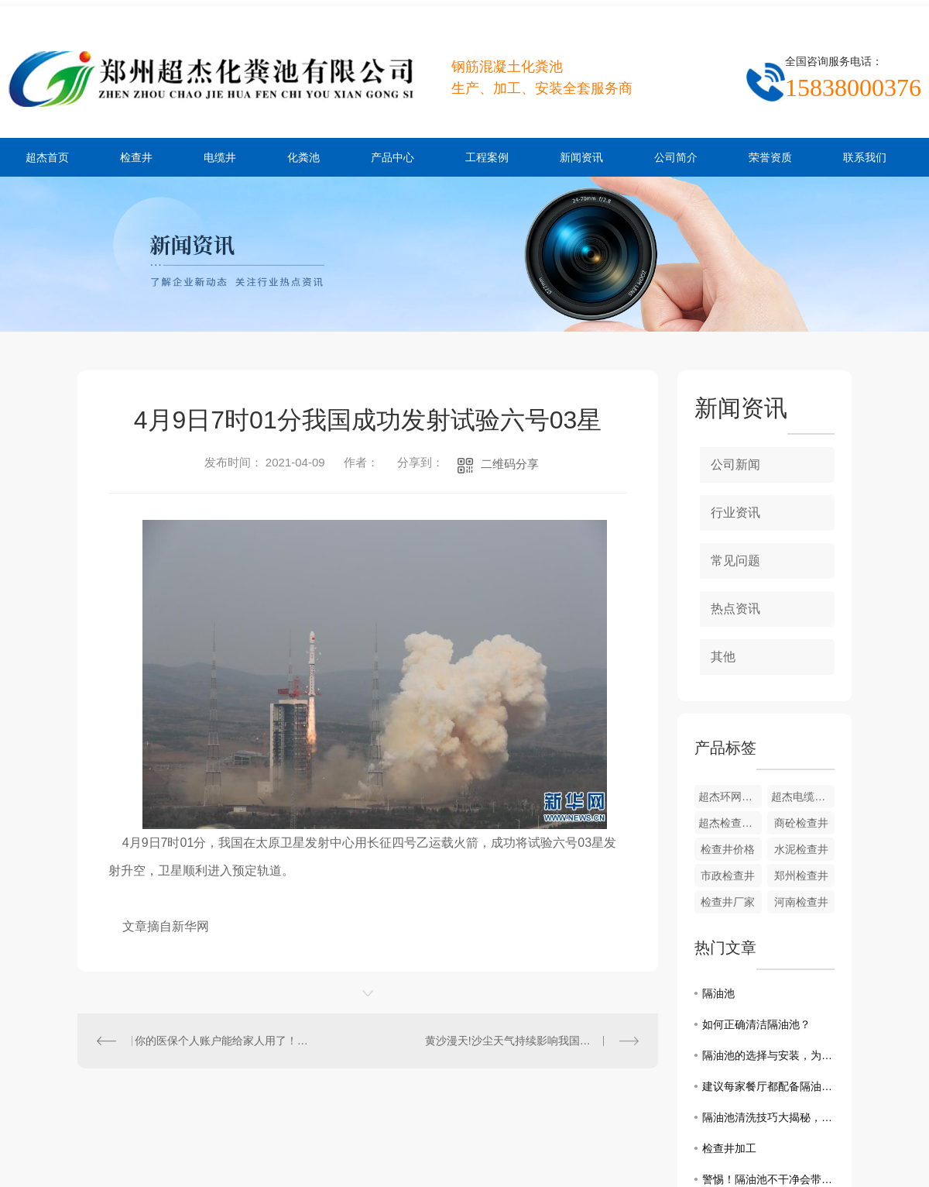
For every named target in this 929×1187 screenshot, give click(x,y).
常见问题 (735, 560)
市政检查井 (728, 875)
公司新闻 (735, 464)
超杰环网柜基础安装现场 (730, 796)
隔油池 (718, 993)
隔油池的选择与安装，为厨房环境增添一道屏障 (768, 1055)
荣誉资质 (770, 157)
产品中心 (392, 157)
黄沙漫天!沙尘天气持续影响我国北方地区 (524, 1040)
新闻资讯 (581, 157)
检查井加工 (729, 1148)
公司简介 (676, 157)
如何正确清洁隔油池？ (756, 1024)
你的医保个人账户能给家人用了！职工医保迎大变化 (223, 1040)
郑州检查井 (801, 875)
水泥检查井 (801, 849)
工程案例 (487, 157)
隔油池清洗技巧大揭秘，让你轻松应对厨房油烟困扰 (768, 1117)
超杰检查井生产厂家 (730, 823)
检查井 (136, 157)
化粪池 (303, 157)
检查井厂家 (728, 902)
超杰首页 (47, 157)
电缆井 (220, 157)
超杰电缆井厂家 (803, 796)
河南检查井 (801, 902)
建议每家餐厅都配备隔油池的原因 (768, 1086)
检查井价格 (728, 849)
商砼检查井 (801, 823)
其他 (723, 656)
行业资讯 (735, 512)
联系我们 (864, 157)
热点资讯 (735, 608)
